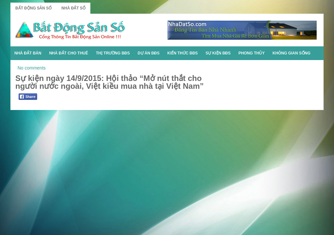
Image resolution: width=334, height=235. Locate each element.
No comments (32, 67)
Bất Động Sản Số (33, 8)
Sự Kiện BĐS (218, 53)
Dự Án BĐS (148, 53)
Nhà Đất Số (73, 8)
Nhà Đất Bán (27, 53)
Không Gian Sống (291, 53)
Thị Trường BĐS (113, 53)
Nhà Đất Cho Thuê (68, 53)
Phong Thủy (251, 53)
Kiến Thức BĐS (182, 53)
